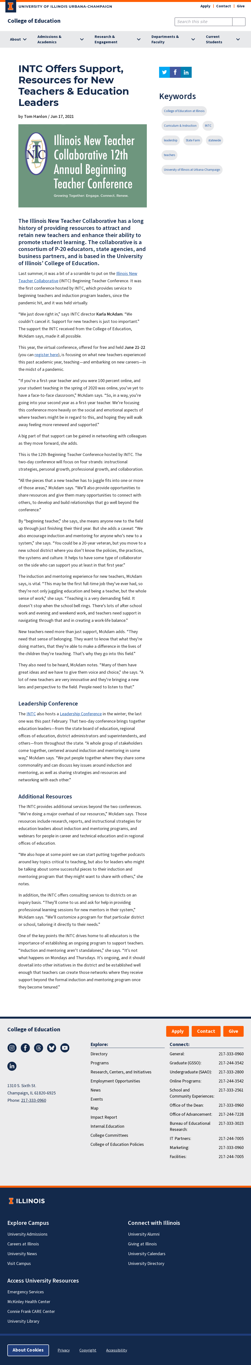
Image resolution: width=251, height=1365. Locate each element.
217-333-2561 (231, 1090)
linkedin (186, 72)
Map (94, 1108)
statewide (214, 140)
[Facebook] (25, 1051)
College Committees (109, 1135)
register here (46, 355)
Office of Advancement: (191, 1114)
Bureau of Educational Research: (190, 1126)
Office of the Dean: (187, 1105)
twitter (164, 72)
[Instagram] (12, 1051)
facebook (175, 72)
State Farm (193, 140)
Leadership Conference (81, 714)
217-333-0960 (33, 1100)
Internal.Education (107, 1126)
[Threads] (38, 1051)
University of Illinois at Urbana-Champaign (192, 170)
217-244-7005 (231, 1139)
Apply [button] (205, 6)
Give (241, 6)
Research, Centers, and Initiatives (120, 1072)
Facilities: (178, 1157)
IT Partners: (180, 1139)
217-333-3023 (231, 1123)
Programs (99, 1063)
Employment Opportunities (115, 1081)
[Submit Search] (239, 21)
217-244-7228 (231, 1114)
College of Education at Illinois (184, 111)
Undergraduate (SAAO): (191, 1072)
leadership (170, 140)
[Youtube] (65, 1051)
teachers (169, 155)
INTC (31, 714)
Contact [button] (223, 6)
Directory (98, 1054)
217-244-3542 (231, 1063)
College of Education (34, 21)
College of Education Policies (117, 1144)
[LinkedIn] (12, 1069)
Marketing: (179, 1148)
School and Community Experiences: (192, 1093)
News (95, 1090)
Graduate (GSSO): (185, 1063)
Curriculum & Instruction (180, 126)
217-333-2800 (231, 1072)
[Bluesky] (52, 1051)
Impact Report (103, 1117)
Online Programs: (185, 1081)
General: (177, 1054)
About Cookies (28, 1350)
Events (96, 1099)
